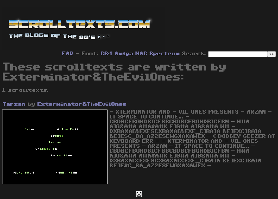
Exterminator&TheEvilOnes (82, 104)
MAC (141, 54)
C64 (107, 54)
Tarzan (14, 104)
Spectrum (165, 54)
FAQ (68, 54)
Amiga (124, 54)
